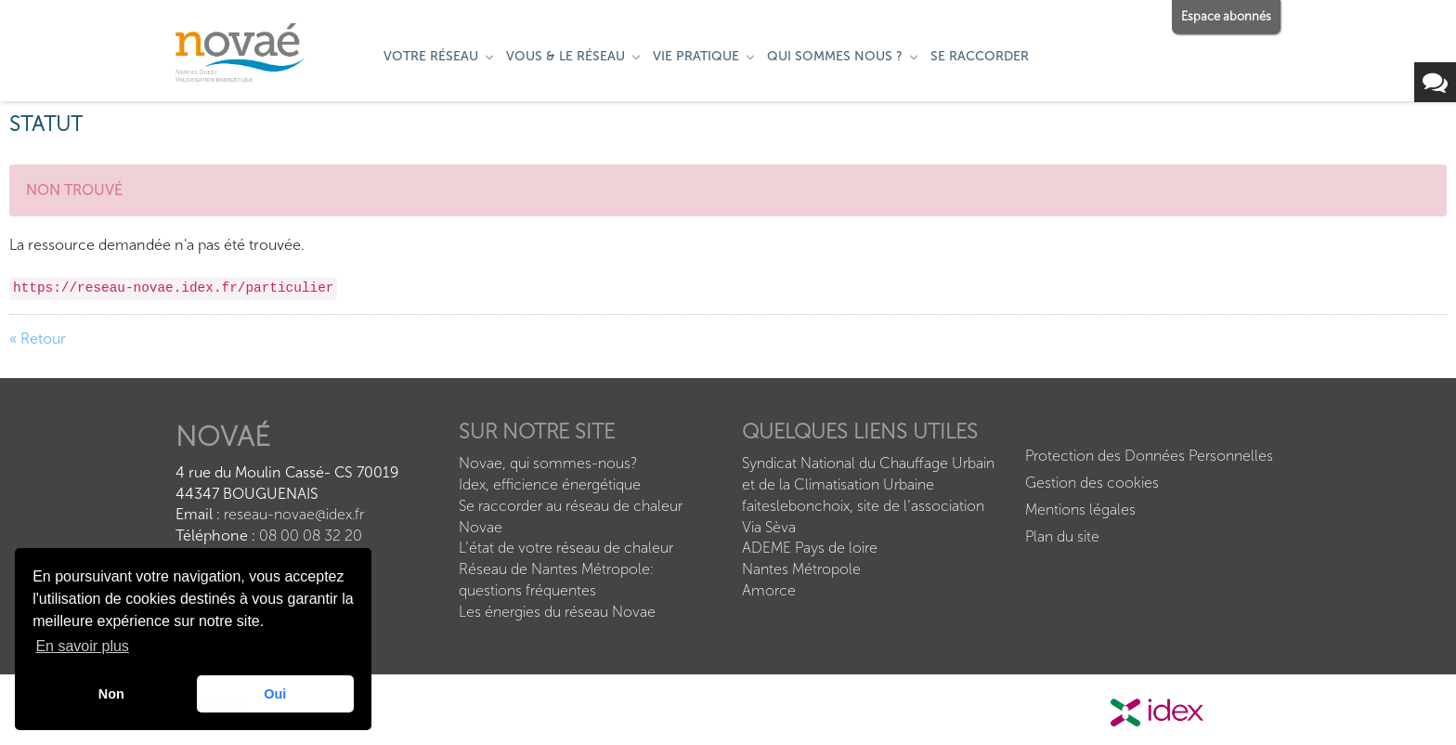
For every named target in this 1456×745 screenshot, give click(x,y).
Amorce (769, 590)
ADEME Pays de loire (810, 547)
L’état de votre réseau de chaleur (566, 547)
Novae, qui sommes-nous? (548, 463)
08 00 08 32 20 (310, 535)
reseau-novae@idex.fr (292, 514)
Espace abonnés (1226, 16)
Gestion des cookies (1092, 482)
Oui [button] (275, 693)
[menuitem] (440, 57)
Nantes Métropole (801, 569)
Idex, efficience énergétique (550, 484)
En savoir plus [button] (82, 646)
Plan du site (1062, 536)
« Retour (37, 338)
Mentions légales (1080, 509)
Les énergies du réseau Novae (557, 612)
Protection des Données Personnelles (1149, 455)
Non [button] (111, 693)
